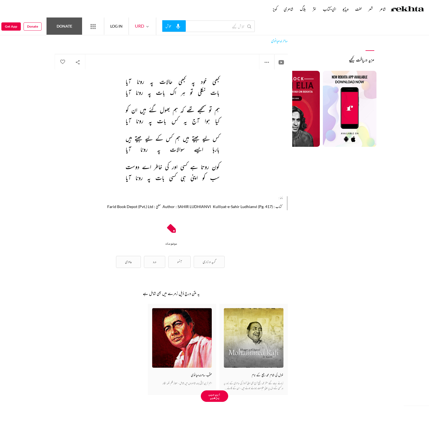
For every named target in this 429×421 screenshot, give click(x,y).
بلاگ (303, 9)
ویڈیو (346, 9)
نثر (314, 9)
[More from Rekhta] (93, 26)
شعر (370, 9)
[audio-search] (174, 26)
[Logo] (407, 9)
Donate (64, 26)
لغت (358, 9)
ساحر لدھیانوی (279, 40)
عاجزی (128, 261)
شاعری (288, 9)
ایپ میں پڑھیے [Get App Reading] (214, 396)
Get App (11, 26)
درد (154, 261)
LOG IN (116, 26)
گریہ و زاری (209, 261)
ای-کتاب (329, 9)
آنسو (179, 261)
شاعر (382, 9)
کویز (275, 9)
